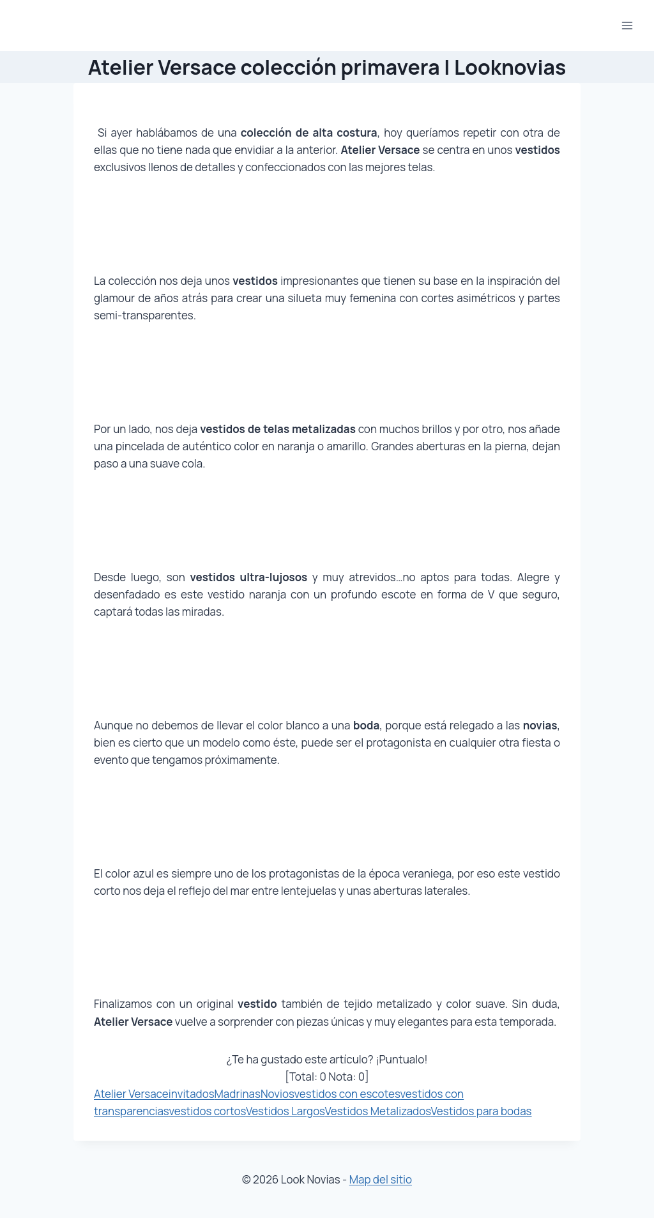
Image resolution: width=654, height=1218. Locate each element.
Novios (277, 1093)
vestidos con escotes (347, 1093)
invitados (192, 1093)
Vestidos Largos (285, 1111)
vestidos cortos (207, 1111)
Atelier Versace (131, 1093)
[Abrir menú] (627, 25)
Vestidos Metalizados (378, 1111)
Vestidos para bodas (481, 1111)
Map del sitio (380, 1179)
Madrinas (238, 1093)
